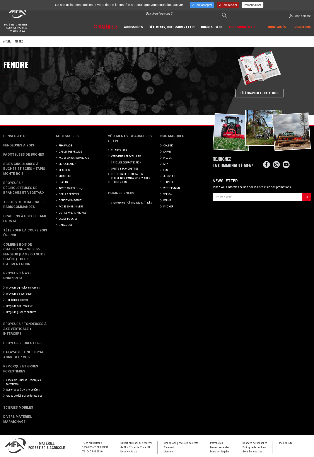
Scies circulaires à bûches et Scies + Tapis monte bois (24, 169)
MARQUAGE (65, 176)
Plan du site (285, 443)
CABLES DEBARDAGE (70, 151)
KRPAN (167, 151)
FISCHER (168, 206)
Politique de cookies (254, 447)
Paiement (169, 447)
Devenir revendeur (220, 447)
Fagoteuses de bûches (23, 154)
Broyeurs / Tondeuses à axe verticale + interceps (25, 329)
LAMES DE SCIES (68, 218)
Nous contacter (129, 451)
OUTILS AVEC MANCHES (72, 212)
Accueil (7, 41)
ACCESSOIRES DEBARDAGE (74, 157)
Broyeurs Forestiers (22, 343)
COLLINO (168, 145)
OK (306, 197)
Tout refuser (228, 5)
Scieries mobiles (18, 407)
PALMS (167, 200)
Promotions (301, 26)
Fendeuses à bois (18, 145)
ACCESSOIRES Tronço (71, 188)
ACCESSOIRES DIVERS (71, 206)
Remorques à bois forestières (23, 389)
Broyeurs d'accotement (19, 293)
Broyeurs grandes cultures (21, 312)
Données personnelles (254, 443)
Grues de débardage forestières (24, 395)
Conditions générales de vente (181, 443)
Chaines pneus (121, 193)
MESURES (64, 170)
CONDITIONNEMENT (70, 200)
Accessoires (67, 136)
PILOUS (167, 157)
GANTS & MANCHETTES (124, 168)
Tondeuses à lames (17, 299)
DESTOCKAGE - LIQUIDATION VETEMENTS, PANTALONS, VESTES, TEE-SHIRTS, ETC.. (129, 177)
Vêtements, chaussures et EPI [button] (172, 26)
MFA (165, 163)
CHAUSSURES (119, 150)
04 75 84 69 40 (94, 451)
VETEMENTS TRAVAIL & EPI (126, 156)
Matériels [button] (107, 26)
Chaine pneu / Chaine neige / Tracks (131, 202)
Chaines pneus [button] (211, 26)
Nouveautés (277, 26)
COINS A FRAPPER (69, 194)
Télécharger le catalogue (259, 93)
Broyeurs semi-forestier (19, 305)
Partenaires (216, 443)
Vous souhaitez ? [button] (242, 26)
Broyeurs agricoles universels (23, 287)
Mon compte (300, 16)
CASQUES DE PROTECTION (126, 162)
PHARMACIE (65, 145)
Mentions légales (219, 451)
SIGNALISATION (67, 163)
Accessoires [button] (133, 26)
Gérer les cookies (252, 451)
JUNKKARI (169, 176)
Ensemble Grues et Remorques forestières (23, 382)
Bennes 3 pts (15, 136)
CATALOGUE (65, 224)
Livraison (169, 451)
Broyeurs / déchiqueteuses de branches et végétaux (23, 188)
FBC (165, 170)
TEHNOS (168, 182)
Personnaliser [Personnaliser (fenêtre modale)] (252, 5)
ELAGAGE (64, 182)
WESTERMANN (171, 188)
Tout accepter (202, 5)
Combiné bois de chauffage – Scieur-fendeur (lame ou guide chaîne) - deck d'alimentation (24, 254)
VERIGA (167, 194)
